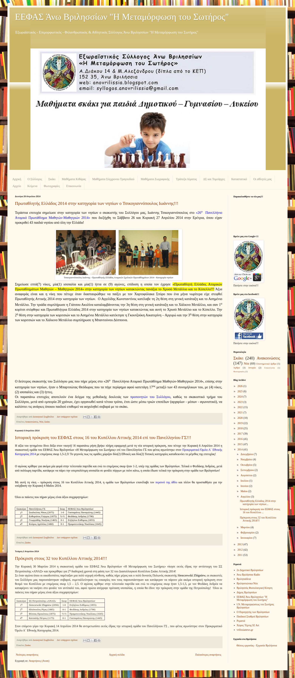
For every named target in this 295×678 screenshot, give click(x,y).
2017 (240, 433)
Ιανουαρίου (246, 537)
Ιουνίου (244, 486)
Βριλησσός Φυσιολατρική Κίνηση (254, 588)
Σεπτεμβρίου (247, 470)
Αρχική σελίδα (117, 654)
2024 (240, 396)
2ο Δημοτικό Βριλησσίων (250, 570)
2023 (240, 402)
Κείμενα (32, 186)
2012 (240, 549)
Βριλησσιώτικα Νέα (247, 583)
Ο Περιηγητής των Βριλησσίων (253, 612)
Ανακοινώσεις (31, 421)
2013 (240, 544)
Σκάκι (51, 179)
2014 (240, 449)
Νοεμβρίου (246, 459)
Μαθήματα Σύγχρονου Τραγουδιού (113, 179)
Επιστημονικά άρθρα (266, 363)
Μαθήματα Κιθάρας (74, 179)
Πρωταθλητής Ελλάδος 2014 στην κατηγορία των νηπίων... (258, 503)
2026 (240, 386)
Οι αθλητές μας (262, 179)
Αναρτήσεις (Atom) (39, 660)
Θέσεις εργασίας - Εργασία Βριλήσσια (257, 645)
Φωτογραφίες (52, 186)
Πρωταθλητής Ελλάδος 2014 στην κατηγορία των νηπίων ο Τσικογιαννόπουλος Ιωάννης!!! (96, 203)
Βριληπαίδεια (244, 579)
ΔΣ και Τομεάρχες (214, 179)
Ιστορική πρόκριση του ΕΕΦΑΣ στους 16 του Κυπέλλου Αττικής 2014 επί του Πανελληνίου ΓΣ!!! (103, 437)
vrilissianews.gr (245, 629)
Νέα (41, 421)
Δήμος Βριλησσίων (247, 592)
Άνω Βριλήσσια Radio (248, 574)
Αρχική (16, 179)
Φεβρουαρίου (247, 532)
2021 (240, 412)
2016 (240, 439)
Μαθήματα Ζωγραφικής (155, 179)
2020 (240, 418)
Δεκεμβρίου (247, 454)
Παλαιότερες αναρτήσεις (208, 654)
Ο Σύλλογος (34, 179)
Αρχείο (17, 186)
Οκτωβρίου (246, 464)
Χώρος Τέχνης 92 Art (248, 625)
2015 (240, 444)
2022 (240, 407)
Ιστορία (252, 367)
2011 (240, 555)
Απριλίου (245, 496)
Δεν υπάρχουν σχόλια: (67, 416)
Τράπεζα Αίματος (186, 179)
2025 (240, 391)
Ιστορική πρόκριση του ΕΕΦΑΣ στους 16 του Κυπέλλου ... (260, 511)
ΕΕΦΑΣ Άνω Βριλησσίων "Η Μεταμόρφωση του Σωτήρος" (122, 17)
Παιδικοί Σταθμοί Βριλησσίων (252, 616)
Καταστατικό (239, 179)
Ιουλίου (244, 480)
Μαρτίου (245, 527)
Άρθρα (236, 367)
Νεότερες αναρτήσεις (27, 654)
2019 (240, 423)
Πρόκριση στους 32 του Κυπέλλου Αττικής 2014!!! (61, 558)
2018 (240, 428)
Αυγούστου (246, 475)
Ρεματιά (241, 620)
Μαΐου (244, 491)
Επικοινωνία (73, 186)
